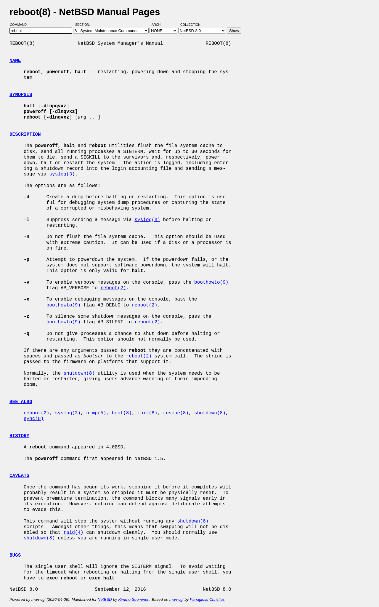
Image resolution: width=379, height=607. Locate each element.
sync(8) (34, 419)
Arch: (159, 24)
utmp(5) (96, 413)
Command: (20, 24)
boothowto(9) (211, 282)
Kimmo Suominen (133, 599)
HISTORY (19, 436)
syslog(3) (62, 174)
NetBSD (105, 599)
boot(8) (122, 413)
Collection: (190, 24)
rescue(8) (175, 413)
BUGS (15, 555)
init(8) (147, 413)
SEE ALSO (20, 402)
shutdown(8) (79, 373)
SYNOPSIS (20, 95)
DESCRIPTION (25, 134)
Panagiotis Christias (207, 599)
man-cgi (176, 599)
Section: (84, 24)
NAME (15, 60)
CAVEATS (19, 475)
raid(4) (73, 532)
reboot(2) (113, 288)
